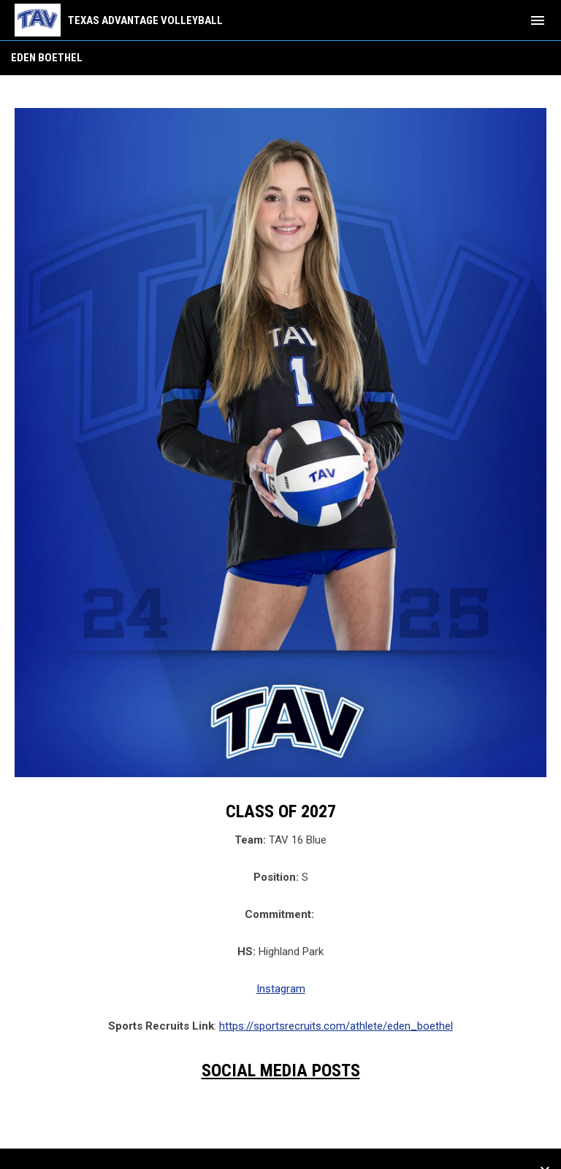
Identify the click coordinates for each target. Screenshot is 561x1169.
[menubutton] (537, 20)
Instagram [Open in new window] (280, 988)
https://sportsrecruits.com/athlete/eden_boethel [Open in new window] (336, 1026)
